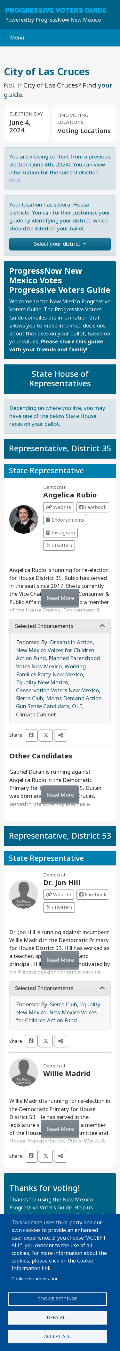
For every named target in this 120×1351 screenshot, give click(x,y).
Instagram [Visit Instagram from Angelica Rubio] (60, 532)
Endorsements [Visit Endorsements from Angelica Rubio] (65, 520)
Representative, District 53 (60, 836)
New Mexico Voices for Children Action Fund (56, 1016)
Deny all (57, 1317)
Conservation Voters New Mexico (57, 690)
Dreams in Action (71, 642)
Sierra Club (29, 698)
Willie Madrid (67, 1074)
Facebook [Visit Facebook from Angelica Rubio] (92, 507)
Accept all (57, 1336)
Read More (60, 598)
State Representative (46, 470)
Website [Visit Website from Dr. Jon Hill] (58, 894)
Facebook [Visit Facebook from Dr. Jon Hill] (92, 894)
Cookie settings (57, 1299)
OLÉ (77, 706)
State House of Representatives (60, 379)
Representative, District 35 (60, 448)
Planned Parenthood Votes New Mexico (58, 662)
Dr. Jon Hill (61, 883)
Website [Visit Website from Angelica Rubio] (58, 507)
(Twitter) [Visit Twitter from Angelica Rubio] (59, 545)
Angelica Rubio (70, 495)
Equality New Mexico (42, 682)
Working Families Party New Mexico (51, 671)
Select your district (58, 244)
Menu (15, 38)
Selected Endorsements (60, 626)
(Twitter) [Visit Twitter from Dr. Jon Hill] (59, 907)
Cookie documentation (35, 1279)
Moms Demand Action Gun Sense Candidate (59, 702)
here (14, 181)
